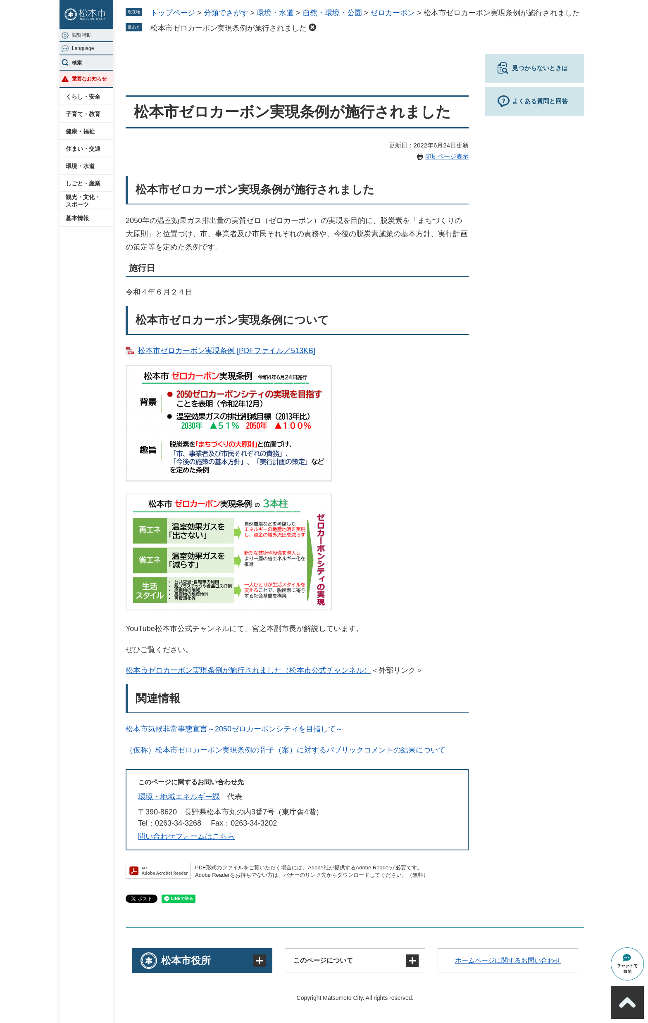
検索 (77, 63)
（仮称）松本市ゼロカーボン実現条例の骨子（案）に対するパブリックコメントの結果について (286, 750)
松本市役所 (186, 960)
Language (83, 48)
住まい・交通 (83, 148)
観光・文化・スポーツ (83, 201)
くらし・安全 (83, 96)
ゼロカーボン (392, 13)
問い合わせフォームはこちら (186, 836)
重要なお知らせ (89, 79)
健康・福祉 (80, 131)
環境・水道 (80, 166)
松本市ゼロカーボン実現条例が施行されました (228, 28)
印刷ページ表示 (447, 156)
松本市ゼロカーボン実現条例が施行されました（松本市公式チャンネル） (248, 670)
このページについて (323, 960)
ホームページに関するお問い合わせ (508, 960)
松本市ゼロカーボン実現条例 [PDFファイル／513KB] (226, 351)
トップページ (172, 13)
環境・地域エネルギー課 (179, 797)
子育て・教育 (83, 114)
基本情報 (77, 218)
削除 (312, 27)
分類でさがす (226, 13)
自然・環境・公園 (332, 13)
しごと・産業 (83, 183)
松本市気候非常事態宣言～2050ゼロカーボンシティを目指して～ (234, 729)
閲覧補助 (82, 35)
